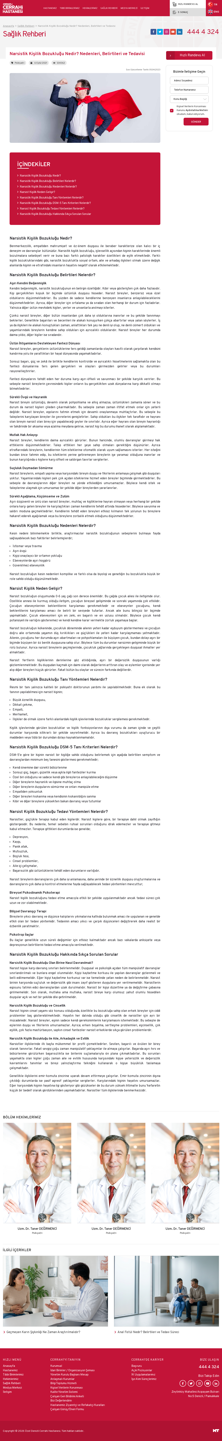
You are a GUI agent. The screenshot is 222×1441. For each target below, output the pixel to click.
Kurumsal (56, 1366)
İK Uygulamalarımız (143, 1374)
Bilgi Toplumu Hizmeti (63, 1383)
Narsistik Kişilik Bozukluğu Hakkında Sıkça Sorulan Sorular (55, 214)
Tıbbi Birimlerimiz (70, 8)
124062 (59, 62)
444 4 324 (203, 32)
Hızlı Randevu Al (192, 55)
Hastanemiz (50, 8)
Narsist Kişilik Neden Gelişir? (37, 192)
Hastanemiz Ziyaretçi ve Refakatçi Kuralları (77, 1405)
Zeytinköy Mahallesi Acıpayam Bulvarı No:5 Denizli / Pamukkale (195, 1394)
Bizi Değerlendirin (61, 1400)
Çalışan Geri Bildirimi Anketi (67, 1396)
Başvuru (136, 1366)
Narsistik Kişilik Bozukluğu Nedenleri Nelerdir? (48, 186)
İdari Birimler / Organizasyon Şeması (72, 1370)
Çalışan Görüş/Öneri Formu (67, 1409)
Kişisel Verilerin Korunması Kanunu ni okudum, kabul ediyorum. (192, 110)
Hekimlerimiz (90, 8)
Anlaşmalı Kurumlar (62, 1379)
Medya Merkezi (129, 8)
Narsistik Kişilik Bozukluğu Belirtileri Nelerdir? (48, 181)
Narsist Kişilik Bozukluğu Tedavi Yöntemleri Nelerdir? (52, 208)
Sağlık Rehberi (109, 8)
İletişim (145, 8)
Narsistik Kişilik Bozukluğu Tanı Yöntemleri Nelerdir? (52, 197)
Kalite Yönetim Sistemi (64, 1392)
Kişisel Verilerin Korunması (66, 1387)
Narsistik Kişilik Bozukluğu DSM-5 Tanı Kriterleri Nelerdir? (55, 203)
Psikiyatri (17, 62)
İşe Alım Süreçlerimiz (144, 1379)
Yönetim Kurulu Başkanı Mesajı (69, 1374)
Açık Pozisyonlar (141, 1370)
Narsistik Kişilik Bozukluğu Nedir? (40, 175)
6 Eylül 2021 (39, 62)
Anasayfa (9, 1366)
